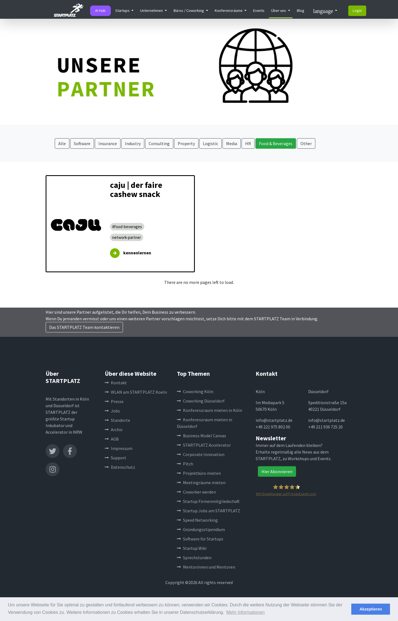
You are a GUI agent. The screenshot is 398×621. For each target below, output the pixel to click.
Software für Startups (200, 539)
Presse (114, 401)
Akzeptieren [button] (370, 609)
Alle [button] (62, 143)
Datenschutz (120, 467)
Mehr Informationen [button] (245, 612)
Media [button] (231, 143)
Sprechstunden (194, 557)
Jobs (112, 411)
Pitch (185, 464)
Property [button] (186, 143)
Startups (122, 10)
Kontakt (116, 382)
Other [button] (306, 143)
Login (357, 10)
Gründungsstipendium (201, 529)
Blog (300, 10)
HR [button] (248, 143)
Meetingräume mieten (201, 482)
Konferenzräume (229, 10)
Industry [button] (133, 143)
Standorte (117, 420)
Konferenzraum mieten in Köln (209, 410)
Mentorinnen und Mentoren (206, 567)
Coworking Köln (195, 391)
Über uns (279, 10)
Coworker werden (196, 492)
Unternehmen (152, 10)
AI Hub (100, 10)
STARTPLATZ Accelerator (204, 445)
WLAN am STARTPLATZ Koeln (136, 392)
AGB (112, 439)
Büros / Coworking (189, 10)
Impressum (118, 448)
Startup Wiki (191, 548)
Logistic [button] (210, 143)
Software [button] (82, 143)
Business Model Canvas (201, 435)
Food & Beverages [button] (275, 143)
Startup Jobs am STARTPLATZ (208, 510)
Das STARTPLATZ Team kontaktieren (84, 327)
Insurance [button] (107, 143)
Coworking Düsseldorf (201, 401)
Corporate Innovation (200, 454)
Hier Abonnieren (276, 471)
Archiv (113, 429)
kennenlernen (137, 252)
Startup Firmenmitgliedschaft (208, 501)
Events (259, 10)
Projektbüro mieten (199, 473)
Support (115, 457)
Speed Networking (197, 520)
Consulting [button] (159, 143)
